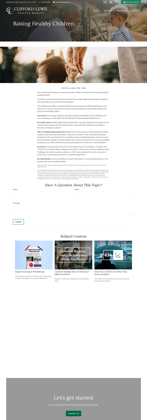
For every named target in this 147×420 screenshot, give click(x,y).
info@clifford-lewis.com (62, 2)
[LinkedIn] (105, 2)
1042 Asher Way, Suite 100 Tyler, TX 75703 (22, 2)
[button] (96, 11)
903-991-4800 (44, 2)
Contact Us (73, 413)
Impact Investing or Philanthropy (30, 271)
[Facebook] (116, 2)
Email (77, 189)
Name (15, 189)
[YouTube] (111, 2)
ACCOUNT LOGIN (131, 2)
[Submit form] (18, 222)
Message (16, 203)
